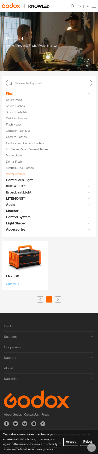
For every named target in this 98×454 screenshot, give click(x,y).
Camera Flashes (16, 137)
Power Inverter (47, 45)
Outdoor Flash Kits (18, 131)
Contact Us (31, 414)
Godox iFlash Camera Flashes (25, 143)
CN (79, 6)
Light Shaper (16, 223)
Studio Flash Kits (16, 112)
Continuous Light (19, 180)
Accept (71, 441)
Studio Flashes (15, 106)
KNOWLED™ (15, 186)
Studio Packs (14, 100)
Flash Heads (14, 124)
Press (45, 414)
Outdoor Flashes (16, 118)
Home (10, 45)
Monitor (12, 211)
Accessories (15, 229)
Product (21, 45)
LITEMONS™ (15, 198)
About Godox (13, 414)
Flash (32, 45)
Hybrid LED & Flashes (20, 168)
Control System (18, 217)
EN (87, 6)
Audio (10, 205)
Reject (87, 441)
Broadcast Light (18, 192)
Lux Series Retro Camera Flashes (27, 149)
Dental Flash (14, 161)
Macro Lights (14, 155)
